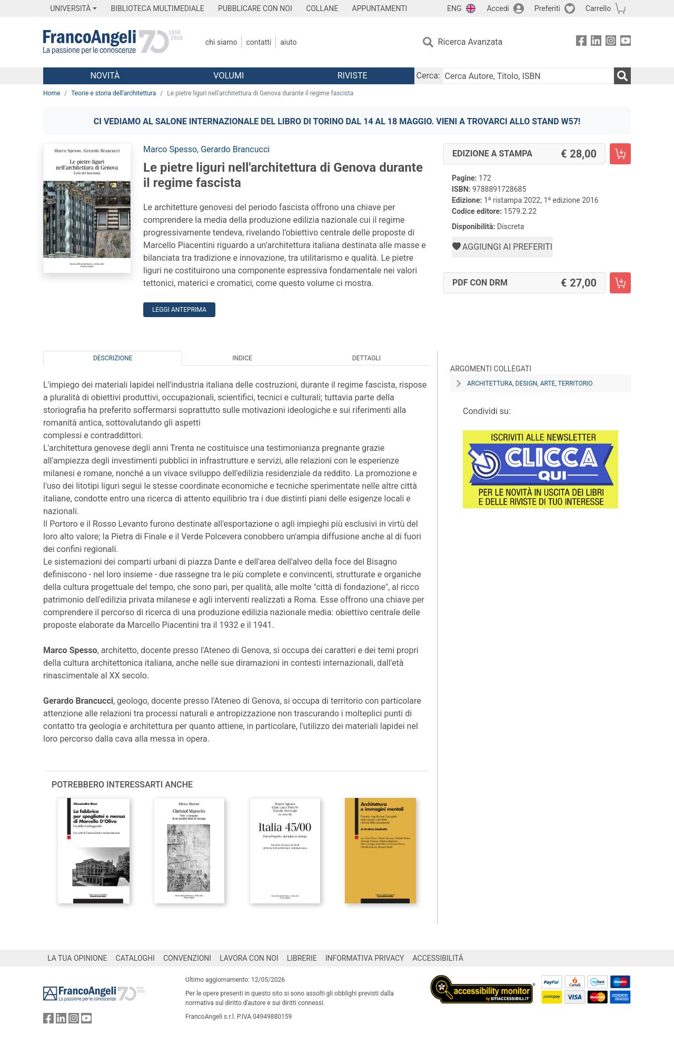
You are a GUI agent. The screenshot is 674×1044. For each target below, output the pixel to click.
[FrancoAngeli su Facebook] (581, 42)
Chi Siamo (221, 42)
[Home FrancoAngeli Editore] (113, 42)
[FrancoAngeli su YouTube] (625, 42)
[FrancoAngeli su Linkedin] (596, 42)
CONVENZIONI (187, 958)
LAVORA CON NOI (249, 958)
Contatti (258, 42)
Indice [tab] (242, 358)
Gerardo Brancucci (235, 149)
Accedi (498, 8)
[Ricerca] (622, 75)
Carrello (598, 8)
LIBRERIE (302, 958)
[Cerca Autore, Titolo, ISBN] (528, 75)
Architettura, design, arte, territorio (530, 383)
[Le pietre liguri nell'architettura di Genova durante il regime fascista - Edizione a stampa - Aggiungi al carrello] (620, 153)
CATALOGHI (135, 958)
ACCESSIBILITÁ (438, 958)
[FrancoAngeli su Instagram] (611, 42)
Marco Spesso (170, 149)
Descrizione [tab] (112, 358)
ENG (454, 8)
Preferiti (547, 8)
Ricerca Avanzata (470, 42)
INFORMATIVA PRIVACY (364, 958)
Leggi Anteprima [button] (179, 309)
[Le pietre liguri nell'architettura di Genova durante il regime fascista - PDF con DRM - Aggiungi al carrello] (620, 282)
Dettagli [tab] (366, 358)
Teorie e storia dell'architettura (113, 93)
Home (51, 93)
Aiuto (288, 42)
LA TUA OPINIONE (77, 958)
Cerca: (428, 76)
